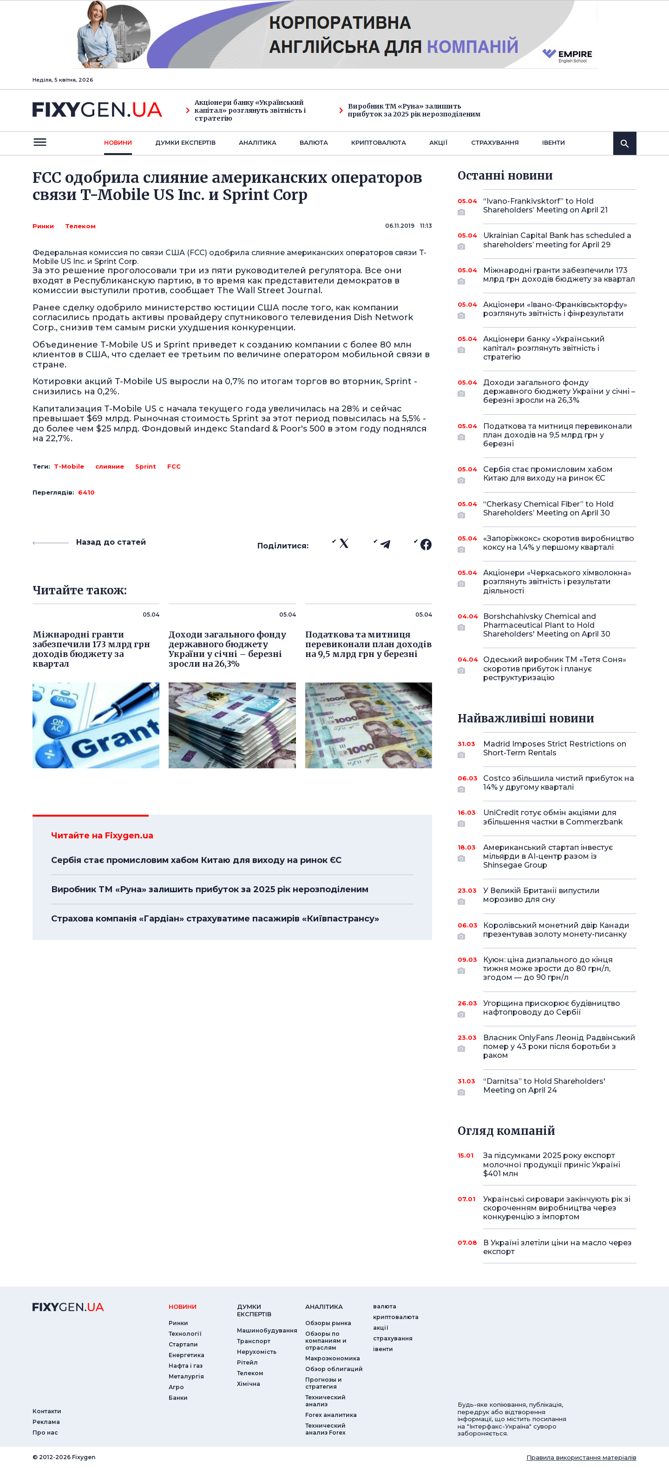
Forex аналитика (331, 1414)
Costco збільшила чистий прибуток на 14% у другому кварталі (558, 783)
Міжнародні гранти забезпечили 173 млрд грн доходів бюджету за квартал (559, 275)
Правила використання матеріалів (581, 1457)
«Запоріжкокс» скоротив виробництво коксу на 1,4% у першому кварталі (558, 543)
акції (438, 142)
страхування (495, 142)
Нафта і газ (186, 1365)
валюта (314, 142)
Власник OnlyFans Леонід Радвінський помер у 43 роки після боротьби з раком (559, 1046)
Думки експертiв (185, 142)
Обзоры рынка (328, 1323)
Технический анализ (325, 1401)
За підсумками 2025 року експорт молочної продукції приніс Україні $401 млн (551, 1164)
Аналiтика (257, 142)
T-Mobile (69, 466)
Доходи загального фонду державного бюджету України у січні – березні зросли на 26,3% (559, 391)
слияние (109, 466)
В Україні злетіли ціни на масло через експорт (557, 1247)
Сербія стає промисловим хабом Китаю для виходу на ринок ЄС (196, 860)
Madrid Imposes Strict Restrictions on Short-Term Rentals (554, 749)
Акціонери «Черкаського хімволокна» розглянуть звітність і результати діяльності (557, 581)
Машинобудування (267, 1330)
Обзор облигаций (334, 1368)
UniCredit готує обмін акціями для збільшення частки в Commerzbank (553, 817)
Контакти (47, 1411)
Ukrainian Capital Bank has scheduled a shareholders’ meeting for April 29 (557, 240)
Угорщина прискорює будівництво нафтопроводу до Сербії (551, 1008)
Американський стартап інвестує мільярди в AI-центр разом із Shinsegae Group (548, 856)
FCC (174, 466)
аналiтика (324, 1306)
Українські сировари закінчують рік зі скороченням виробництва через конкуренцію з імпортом (556, 1208)
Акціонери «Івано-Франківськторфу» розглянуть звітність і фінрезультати (555, 309)
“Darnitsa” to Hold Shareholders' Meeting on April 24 (547, 1086)
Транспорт (253, 1341)
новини (118, 142)
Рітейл (247, 1362)
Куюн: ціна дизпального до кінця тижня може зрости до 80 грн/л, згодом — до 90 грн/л (548, 968)
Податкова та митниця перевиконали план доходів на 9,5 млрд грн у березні (557, 435)
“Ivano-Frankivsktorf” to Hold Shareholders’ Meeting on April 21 (547, 206)
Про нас (45, 1432)
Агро (176, 1387)
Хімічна (248, 1383)
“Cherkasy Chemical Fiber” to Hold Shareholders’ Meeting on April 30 (548, 509)
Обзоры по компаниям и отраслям (326, 1340)
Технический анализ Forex (325, 1429)
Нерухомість (256, 1351)
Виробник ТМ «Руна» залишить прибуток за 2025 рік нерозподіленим (410, 110)
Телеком (80, 226)
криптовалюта (378, 142)
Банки (178, 1397)
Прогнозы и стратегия (323, 1383)
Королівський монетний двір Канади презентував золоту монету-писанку (556, 930)
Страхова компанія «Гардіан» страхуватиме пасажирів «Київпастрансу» (215, 919)
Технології (185, 1333)
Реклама (46, 1421)
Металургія (186, 1376)
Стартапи (183, 1344)
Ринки (43, 226)
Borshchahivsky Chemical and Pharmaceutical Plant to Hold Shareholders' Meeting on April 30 (547, 625)
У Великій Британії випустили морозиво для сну (547, 895)
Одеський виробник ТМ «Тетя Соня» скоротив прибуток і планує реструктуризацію (554, 668)
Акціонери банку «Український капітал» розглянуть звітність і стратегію (246, 110)
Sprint (145, 466)
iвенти (553, 142)
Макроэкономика (332, 1358)
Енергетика (186, 1355)
